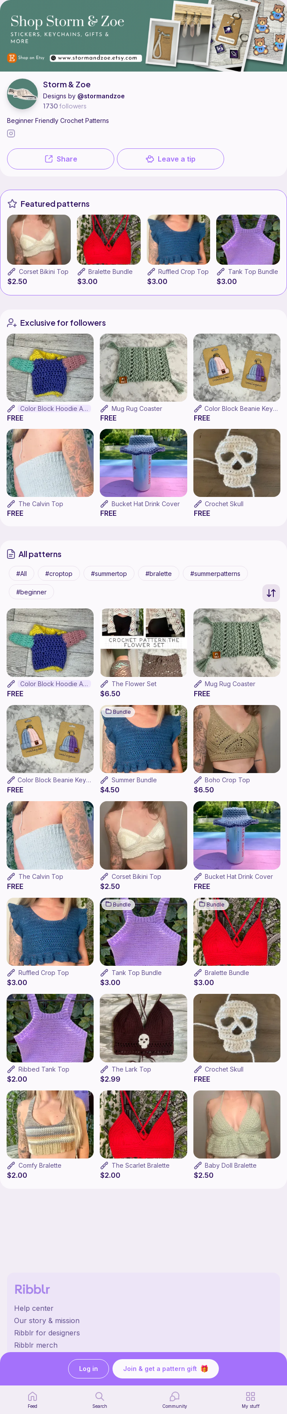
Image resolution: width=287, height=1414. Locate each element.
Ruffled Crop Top (183, 271)
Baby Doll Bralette (231, 1165)
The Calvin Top (40, 503)
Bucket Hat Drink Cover (146, 503)
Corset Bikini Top (44, 271)
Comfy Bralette (40, 1165)
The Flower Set (134, 683)
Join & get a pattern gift (165, 1369)
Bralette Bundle (110, 271)
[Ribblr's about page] (143, 1320)
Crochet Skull (224, 503)
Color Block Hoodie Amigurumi (55, 408)
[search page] (99, 1400)
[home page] (32, 1400)
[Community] (174, 1400)
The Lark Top (131, 1069)
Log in (88, 1369)
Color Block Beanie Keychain (60, 780)
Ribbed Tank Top (43, 1069)
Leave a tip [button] (170, 159)
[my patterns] (251, 1400)
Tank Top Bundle (253, 271)
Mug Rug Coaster (137, 408)
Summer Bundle (134, 780)
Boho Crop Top (227, 780)
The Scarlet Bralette (141, 1165)
